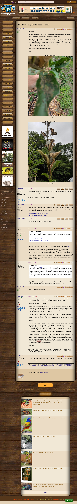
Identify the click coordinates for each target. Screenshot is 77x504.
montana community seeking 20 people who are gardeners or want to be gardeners (48, 485)
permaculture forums (8, 22)
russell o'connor (21, 218)
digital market (7, 106)
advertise (20, 499)
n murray (19, 228)
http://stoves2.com (44, 372)
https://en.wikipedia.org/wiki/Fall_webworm (38, 213)
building (7, 33)
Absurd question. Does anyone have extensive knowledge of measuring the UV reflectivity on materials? (47, 402)
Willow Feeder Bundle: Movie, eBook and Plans (47, 468)
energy (7, 41)
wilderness (7, 64)
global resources (7, 95)
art (7, 72)
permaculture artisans (7, 75)
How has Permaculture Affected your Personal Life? (49, 418)
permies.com (8, 110)
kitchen (7, 49)
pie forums (7, 114)
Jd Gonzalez (20, 188)
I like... (18, 198)
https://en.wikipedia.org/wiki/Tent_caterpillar (39, 215)
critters (7, 29)
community (7, 60)
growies (7, 25)
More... (45, 492)
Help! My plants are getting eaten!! (44, 436)
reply (45, 385)
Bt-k (40, 249)
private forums (7, 118)
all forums (7, 122)
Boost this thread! (45, 394)
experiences (7, 91)
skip (7, 87)
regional (8, 79)
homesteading (7, 37)
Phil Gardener (20, 204)
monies (7, 45)
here (68, 246)
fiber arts (7, 68)
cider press (7, 99)
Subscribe (7, 1)
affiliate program (26, 499)
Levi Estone (20, 355)
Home (3, 1)
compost (39, 340)
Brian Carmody (20, 28)
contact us (15, 499)
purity (7, 52)
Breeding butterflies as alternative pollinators (47, 410)
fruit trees (25, 22)
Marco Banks (20, 296)
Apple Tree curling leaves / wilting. (44, 452)
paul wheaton (56, 499)
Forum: (20, 22)
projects (7, 102)
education (7, 83)
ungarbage (7, 56)
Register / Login (71, 1)
